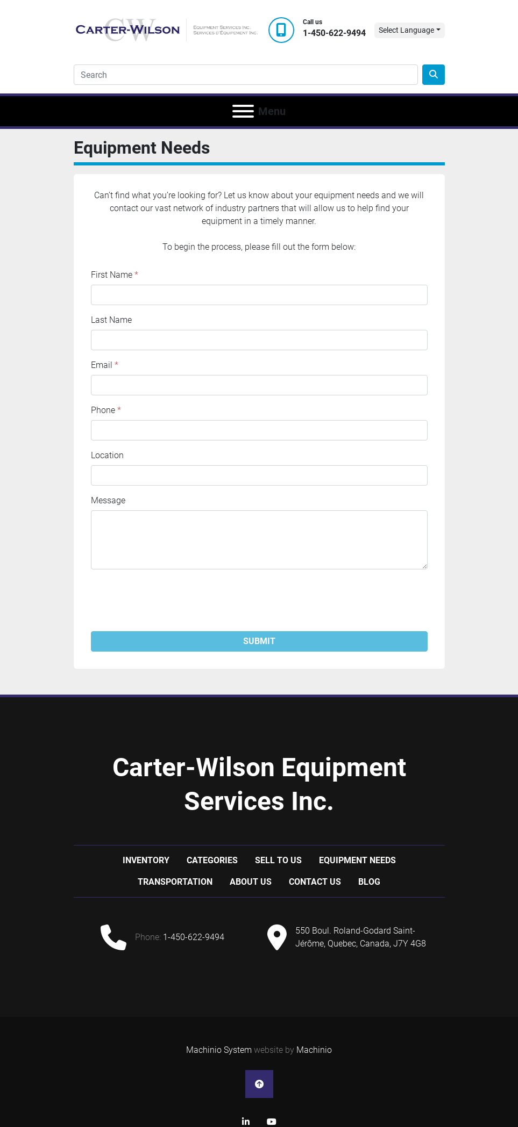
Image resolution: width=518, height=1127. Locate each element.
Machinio (314, 1050)
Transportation (175, 882)
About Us (251, 882)
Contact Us (315, 882)
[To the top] (259, 1084)
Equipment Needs (357, 860)
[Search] (246, 74)
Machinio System (219, 1050)
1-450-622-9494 (334, 33)
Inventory (146, 860)
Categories (212, 860)
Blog (369, 882)
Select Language (406, 30)
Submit (259, 641)
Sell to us (278, 860)
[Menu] (243, 111)
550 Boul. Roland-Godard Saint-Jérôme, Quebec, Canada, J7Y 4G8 (360, 937)
